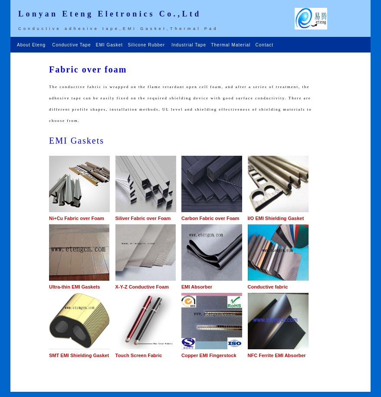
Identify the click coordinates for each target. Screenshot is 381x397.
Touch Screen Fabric (138, 355)
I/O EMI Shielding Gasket (276, 218)
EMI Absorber (196, 286)
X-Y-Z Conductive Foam (142, 286)
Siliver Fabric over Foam (143, 218)
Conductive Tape (72, 45)
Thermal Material (231, 45)
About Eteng (33, 45)
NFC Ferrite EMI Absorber (277, 355)
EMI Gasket (110, 45)
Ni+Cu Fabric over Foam (76, 218)
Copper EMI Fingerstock (208, 355)
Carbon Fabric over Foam (210, 218)
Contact (264, 45)
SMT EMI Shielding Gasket (79, 355)
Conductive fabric (268, 286)
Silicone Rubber (147, 45)
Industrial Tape (189, 45)
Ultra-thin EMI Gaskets (74, 286)
